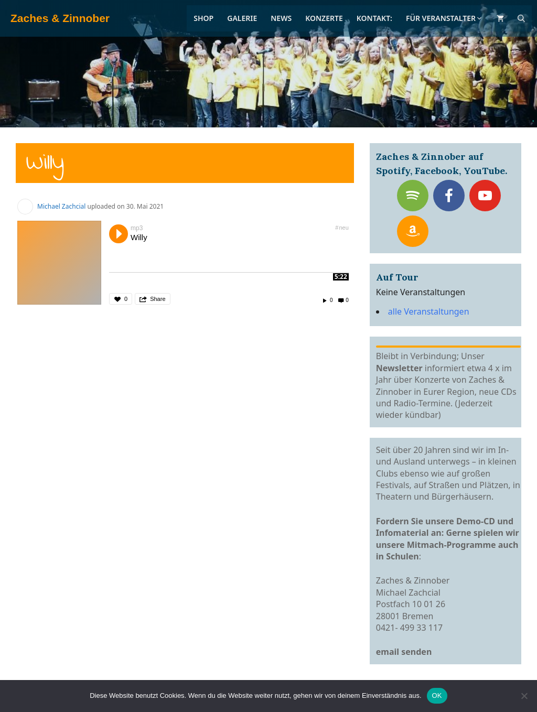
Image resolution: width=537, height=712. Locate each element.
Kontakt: (374, 18)
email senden (404, 651)
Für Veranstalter (444, 18)
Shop (203, 18)
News (281, 18)
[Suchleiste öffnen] (521, 18)
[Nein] (524, 696)
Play (118, 233)
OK (437, 695)
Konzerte (324, 18)
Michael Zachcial (61, 206)
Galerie (242, 18)
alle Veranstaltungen (428, 311)
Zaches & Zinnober (60, 18)
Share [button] (157, 299)
